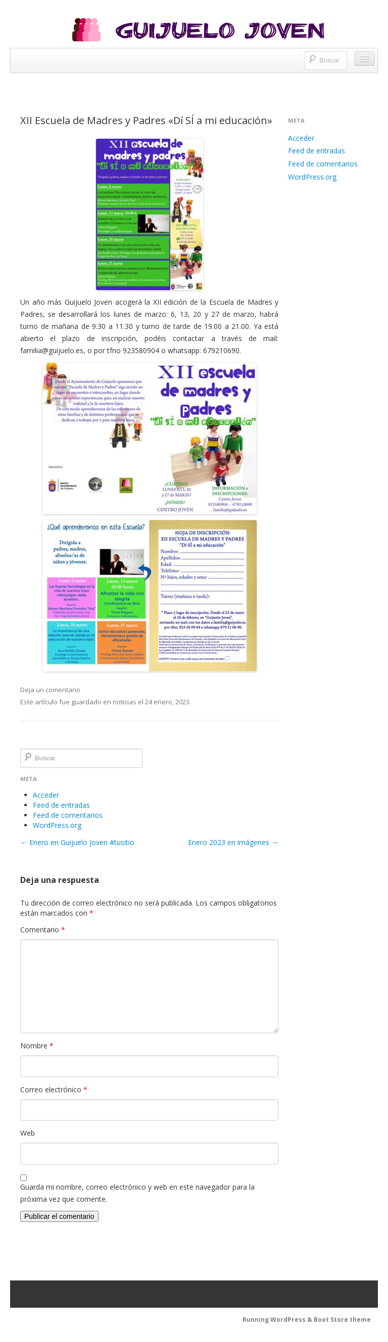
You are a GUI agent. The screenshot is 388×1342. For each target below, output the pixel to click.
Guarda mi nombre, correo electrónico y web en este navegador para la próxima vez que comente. (137, 1193)
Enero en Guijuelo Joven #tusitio (77, 842)
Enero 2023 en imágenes (233, 842)
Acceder (46, 795)
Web (27, 1133)
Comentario (42, 929)
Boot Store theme (342, 1319)
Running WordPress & (278, 1319)
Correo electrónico (53, 1089)
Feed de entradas (61, 805)
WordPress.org (57, 825)
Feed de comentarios (68, 815)
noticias (124, 701)
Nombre (37, 1045)
